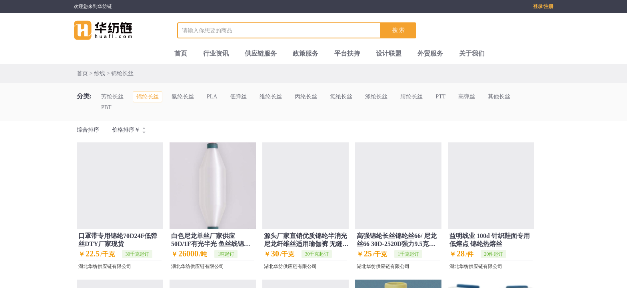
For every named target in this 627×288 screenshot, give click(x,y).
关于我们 (472, 53)
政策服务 (305, 53)
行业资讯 (216, 53)
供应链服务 (261, 53)
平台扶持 (347, 53)
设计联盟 (388, 53)
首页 (180, 53)
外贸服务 (430, 53)
